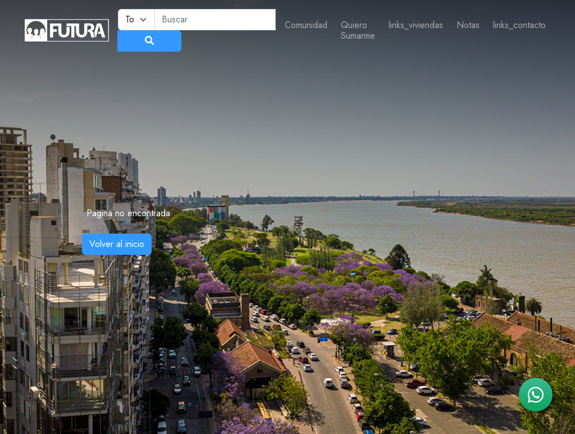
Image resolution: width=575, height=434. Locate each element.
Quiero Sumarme (358, 30)
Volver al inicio (116, 243)
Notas (468, 25)
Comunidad (306, 25)
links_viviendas (416, 25)
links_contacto (519, 25)
